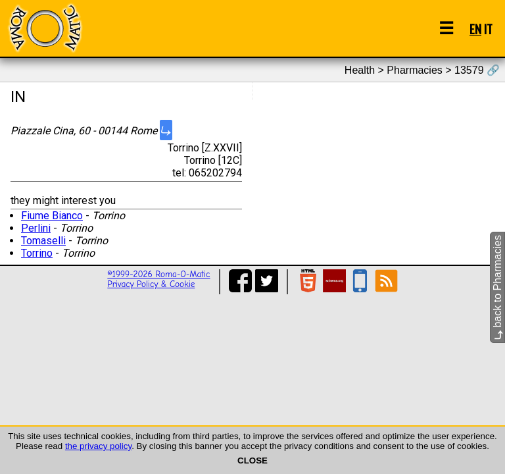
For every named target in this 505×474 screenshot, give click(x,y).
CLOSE (252, 460)
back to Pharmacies (497, 287)
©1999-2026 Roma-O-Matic (158, 274)
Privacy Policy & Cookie (151, 284)
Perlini (36, 228)
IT (488, 29)
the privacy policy (98, 446)
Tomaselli (43, 240)
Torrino (37, 253)
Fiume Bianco (52, 215)
